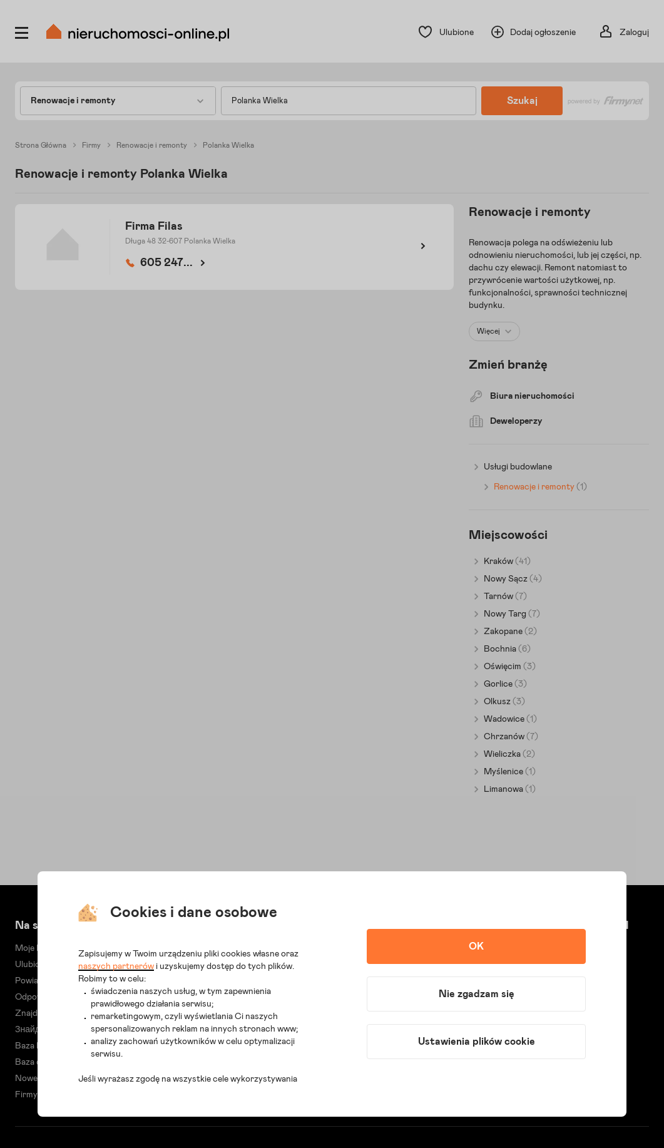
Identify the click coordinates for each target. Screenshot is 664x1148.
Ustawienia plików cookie (476, 1042)
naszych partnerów (116, 966)
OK (476, 946)
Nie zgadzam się (476, 994)
